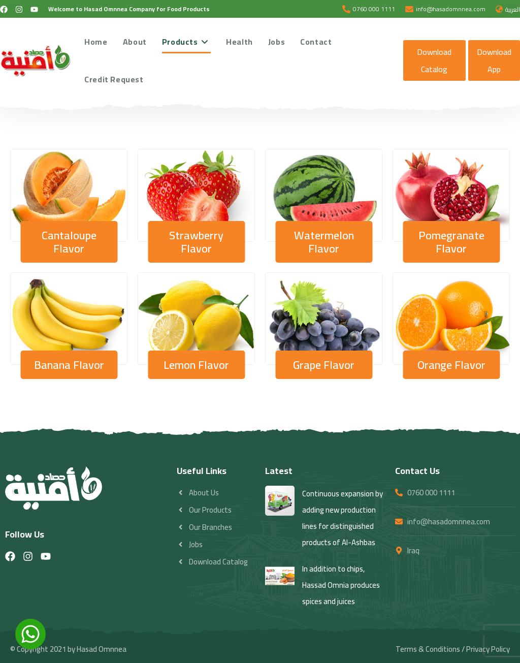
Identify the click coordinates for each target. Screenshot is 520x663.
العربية (512, 9)
